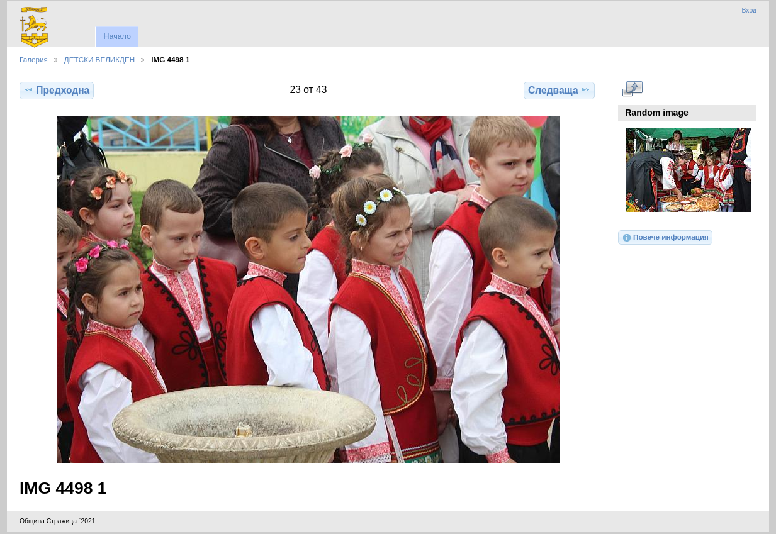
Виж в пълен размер (632, 88)
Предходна (56, 90)
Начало (116, 36)
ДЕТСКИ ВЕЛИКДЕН (99, 59)
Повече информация (665, 238)
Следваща (559, 90)
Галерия (34, 59)
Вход (748, 10)
